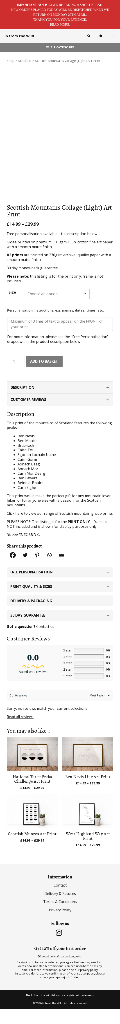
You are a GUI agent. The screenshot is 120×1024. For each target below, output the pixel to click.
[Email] (61, 571)
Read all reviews (20, 732)
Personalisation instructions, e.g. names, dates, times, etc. (55, 326)
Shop (10, 60)
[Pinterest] (37, 571)
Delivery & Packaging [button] (31, 616)
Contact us (45, 641)
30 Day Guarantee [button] (27, 630)
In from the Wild (19, 36)
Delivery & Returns (60, 908)
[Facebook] (12, 571)
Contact (60, 900)
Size (12, 307)
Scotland (24, 60)
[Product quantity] (16, 376)
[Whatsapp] (49, 571)
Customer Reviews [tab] (28, 414)
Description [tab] (22, 402)
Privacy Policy (60, 925)
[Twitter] (25, 571)
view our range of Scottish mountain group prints (71, 528)
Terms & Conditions (60, 917)
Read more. (60, 24)
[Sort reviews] (99, 711)
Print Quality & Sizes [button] (31, 602)
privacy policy (89, 985)
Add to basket (44, 376)
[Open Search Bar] (88, 36)
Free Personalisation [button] (31, 587)
